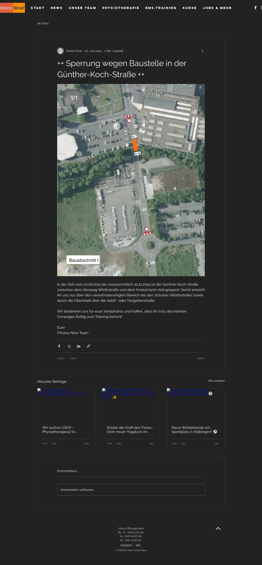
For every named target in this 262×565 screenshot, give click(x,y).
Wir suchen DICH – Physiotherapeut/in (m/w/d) (58, 429)
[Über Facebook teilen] (59, 346)
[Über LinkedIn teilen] (79, 346)
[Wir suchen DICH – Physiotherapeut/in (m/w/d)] (66, 404)
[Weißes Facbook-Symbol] (255, 7)
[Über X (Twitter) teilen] (69, 346)
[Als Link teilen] (88, 346)
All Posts (43, 23)
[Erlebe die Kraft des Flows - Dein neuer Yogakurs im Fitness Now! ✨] (131, 404)
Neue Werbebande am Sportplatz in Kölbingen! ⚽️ (194, 429)
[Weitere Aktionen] (202, 50)
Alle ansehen (216, 380)
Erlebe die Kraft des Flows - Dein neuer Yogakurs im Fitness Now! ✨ (130, 429)
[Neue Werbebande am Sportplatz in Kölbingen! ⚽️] (196, 404)
